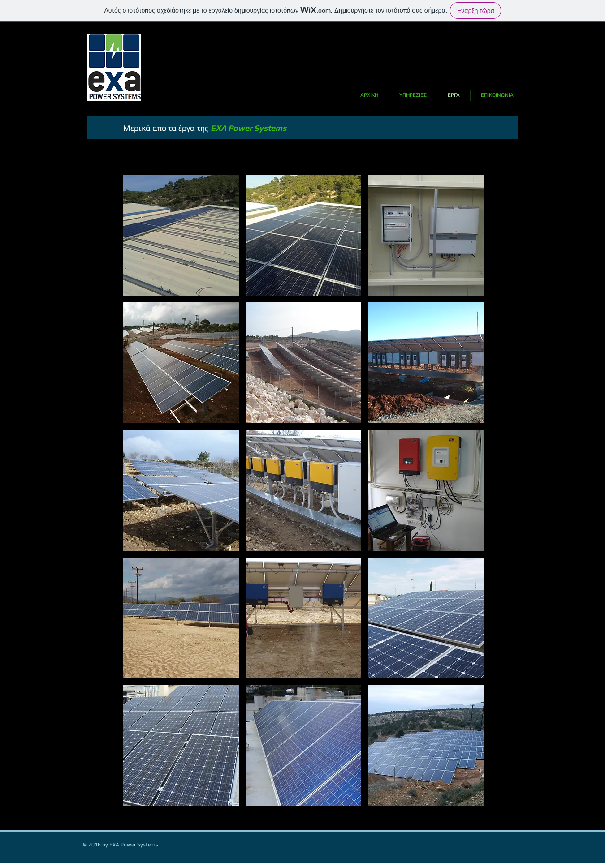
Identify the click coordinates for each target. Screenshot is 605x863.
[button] (181, 235)
